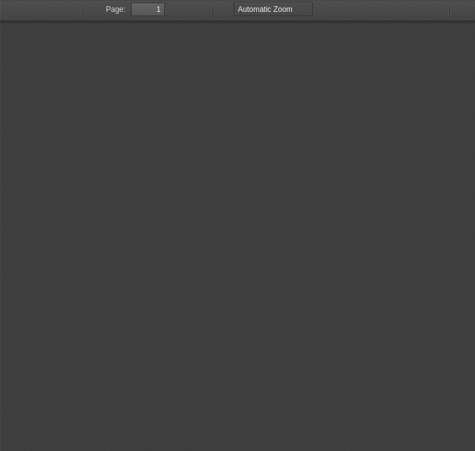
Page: (115, 9)
